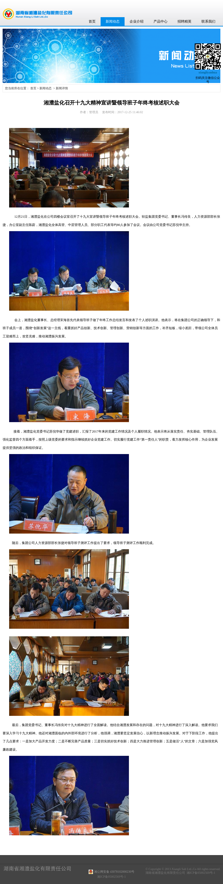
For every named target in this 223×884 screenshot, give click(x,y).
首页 (92, 21)
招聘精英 (184, 21)
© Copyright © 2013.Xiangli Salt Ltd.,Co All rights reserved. (182, 869)
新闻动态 (113, 21)
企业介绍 (137, 21)
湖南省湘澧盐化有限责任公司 (165, 872)
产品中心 (160, 21)
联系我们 (208, 21)
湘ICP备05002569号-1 (201, 872)
